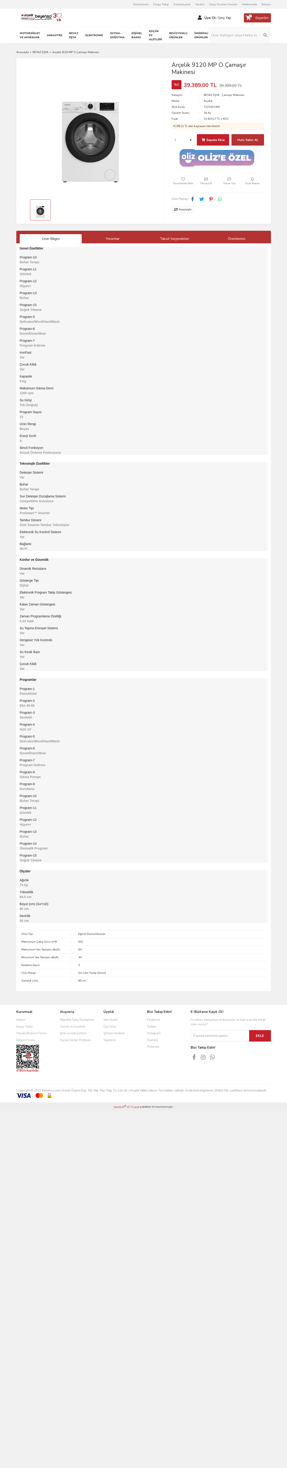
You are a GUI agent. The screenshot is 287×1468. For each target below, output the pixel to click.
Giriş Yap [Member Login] (224, 18)
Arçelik (208, 101)
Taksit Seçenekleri (174, 238)
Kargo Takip (161, 4)
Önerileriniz (236, 238)
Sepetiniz (109, 1040)
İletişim (266, 4)
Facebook (153, 1020)
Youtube (152, 1040)
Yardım (199, 4)
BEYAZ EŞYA (212, 95)
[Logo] (39, 17)
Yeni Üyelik (110, 1020)
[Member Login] (200, 17)
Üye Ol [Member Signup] (210, 18)
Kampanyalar (182, 4)
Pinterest (153, 1047)
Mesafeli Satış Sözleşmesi (77, 1020)
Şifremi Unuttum (114, 1033)
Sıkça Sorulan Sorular (223, 4)
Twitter (151, 1027)
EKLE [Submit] (260, 1036)
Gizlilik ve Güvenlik (72, 1027)
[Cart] (257, 17)
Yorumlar (113, 238)
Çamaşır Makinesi (233, 95)
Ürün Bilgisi (51, 238)
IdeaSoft (120, 1107)
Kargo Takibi (24, 1027)
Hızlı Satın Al (247, 140)
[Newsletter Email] (220, 1036)
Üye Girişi (109, 1027)
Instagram (154, 1033)
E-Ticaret (133, 1107)
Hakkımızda (249, 4)
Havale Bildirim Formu (31, 1033)
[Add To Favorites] (183, 183)
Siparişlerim (141, 4)
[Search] (240, 35)
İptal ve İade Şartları (73, 1033)
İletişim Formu (25, 1040)
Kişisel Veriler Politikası (75, 1040)
